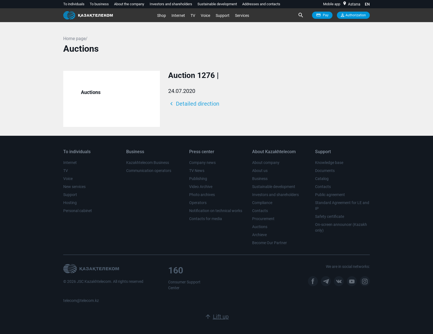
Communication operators (148, 170)
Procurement (263, 218)
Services (242, 15)
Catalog (322, 178)
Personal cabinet (77, 210)
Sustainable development (217, 4)
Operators (198, 202)
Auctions (91, 92)
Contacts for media (205, 218)
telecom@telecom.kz (81, 300)
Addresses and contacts (261, 4)
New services (74, 186)
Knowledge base (329, 162)
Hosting (70, 202)
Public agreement (330, 194)
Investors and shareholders (171, 4)
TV (193, 15)
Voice (205, 15)
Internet (178, 15)
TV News (196, 170)
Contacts (260, 210)
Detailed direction (193, 103)
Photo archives (202, 194)
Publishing (198, 178)
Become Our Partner (269, 243)
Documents (325, 170)
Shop (161, 15)
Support (222, 15)
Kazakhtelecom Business (147, 162)
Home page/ (75, 38)
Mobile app (331, 4)
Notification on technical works (215, 210)
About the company (129, 4)
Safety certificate (329, 216)
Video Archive (200, 186)
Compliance (262, 202)
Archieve (259, 235)
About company (265, 162)
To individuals (74, 4)
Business (260, 178)
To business (99, 4)
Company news (202, 162)
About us (260, 170)
